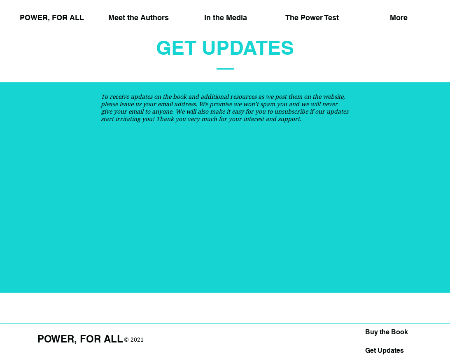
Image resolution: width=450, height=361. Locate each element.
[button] (225, 14)
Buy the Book (386, 332)
